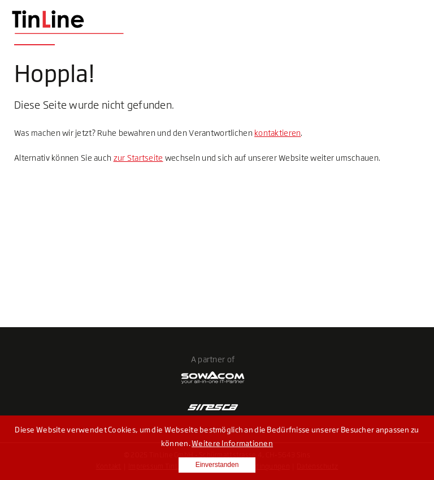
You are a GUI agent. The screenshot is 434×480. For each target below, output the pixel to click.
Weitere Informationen (232, 443)
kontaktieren (277, 133)
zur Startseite (138, 157)
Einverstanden (217, 465)
